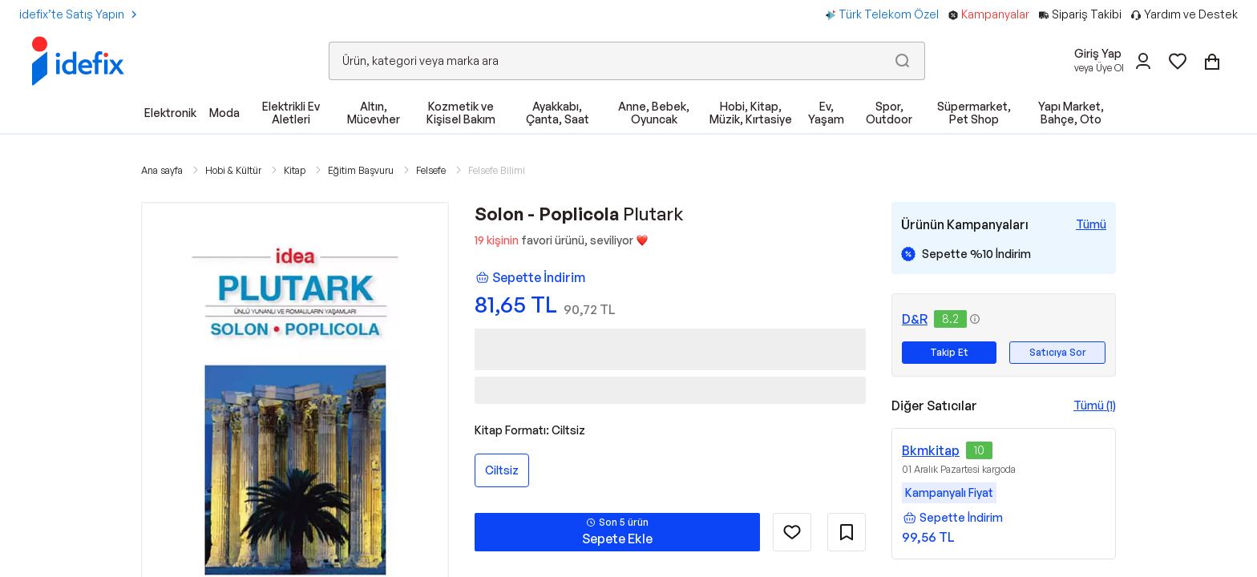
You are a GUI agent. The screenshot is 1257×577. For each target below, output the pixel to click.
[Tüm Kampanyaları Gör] (1091, 224)
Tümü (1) (1094, 405)
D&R (915, 319)
